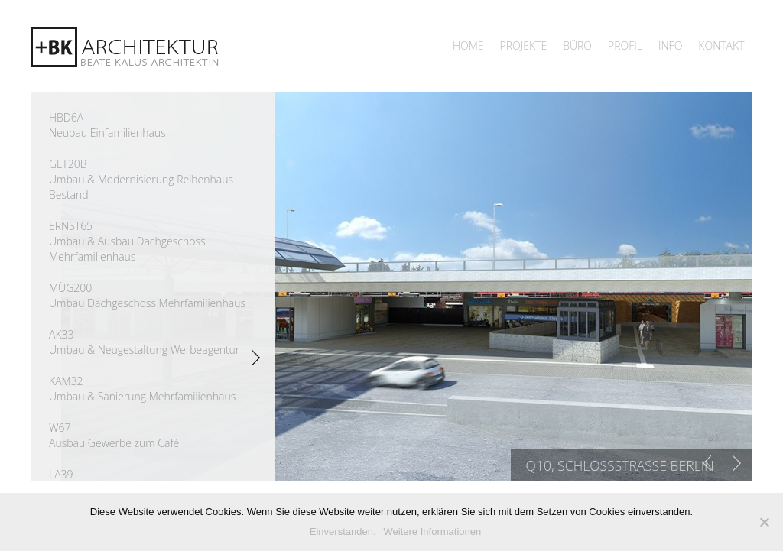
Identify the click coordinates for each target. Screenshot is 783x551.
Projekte (523, 45)
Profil (625, 45)
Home (468, 45)
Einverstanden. (343, 531)
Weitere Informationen (433, 531)
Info (670, 45)
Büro (577, 45)
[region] (406, 286)
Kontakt (721, 45)
